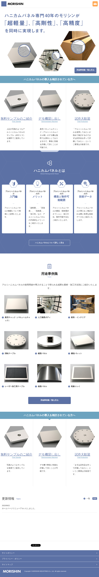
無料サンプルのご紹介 (16, 119)
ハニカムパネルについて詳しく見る (49, 243)
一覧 (88, 498)
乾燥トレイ (75, 386)
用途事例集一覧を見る (85, 70)
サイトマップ (7, 564)
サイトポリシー (8, 553)
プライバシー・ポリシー (12, 559)
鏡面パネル (42, 353)
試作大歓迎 (82, 119)
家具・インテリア (78, 317)
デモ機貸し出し (49, 119)
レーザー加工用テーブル (15, 386)
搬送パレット (76, 353)
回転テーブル (10, 353)
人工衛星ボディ (44, 317)
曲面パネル (42, 386)
